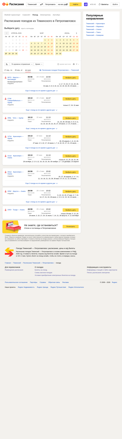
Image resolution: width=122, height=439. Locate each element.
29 (13, 53)
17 (19, 47)
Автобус (56, 15)
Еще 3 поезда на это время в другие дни (42, 91)
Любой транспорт (12, 15)
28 (9, 53)
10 (19, 43)
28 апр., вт (19, 70)
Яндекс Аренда (42, 287)
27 (6, 53)
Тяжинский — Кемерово (95, 35)
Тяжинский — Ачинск (93, 29)
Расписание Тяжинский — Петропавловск (38, 263)
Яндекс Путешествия (58, 287)
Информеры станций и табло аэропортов (102, 270)
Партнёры (33, 282)
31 (52, 53)
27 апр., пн (8, 70)
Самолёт (26, 15)
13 (6, 47)
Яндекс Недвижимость (26, 287)
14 (9, 47)
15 (13, 47)
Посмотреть (70, 226)
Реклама (65, 282)
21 (9, 50)
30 (16, 53)
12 (26, 43)
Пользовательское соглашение (16, 282)
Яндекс (114, 282)
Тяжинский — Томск (93, 32)
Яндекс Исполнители (76, 287)
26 (26, 50)
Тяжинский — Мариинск (95, 26)
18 (23, 47)
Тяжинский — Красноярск (95, 23)
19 (26, 47)
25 (23, 50)
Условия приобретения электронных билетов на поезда (55, 275)
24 (19, 50)
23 (16, 50)
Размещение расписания (14, 270)
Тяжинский (17, 263)
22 (13, 50)
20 (6, 50)
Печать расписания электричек (98, 272)
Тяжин (30, 81)
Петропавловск (46, 81)
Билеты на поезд (41, 270)
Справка (43, 282)
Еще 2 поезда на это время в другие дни (42, 183)
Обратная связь (54, 282)
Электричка (45, 15)
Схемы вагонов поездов (43, 272)
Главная (8, 263)
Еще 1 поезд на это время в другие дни (41, 110)
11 (23, 43)
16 (16, 47)
